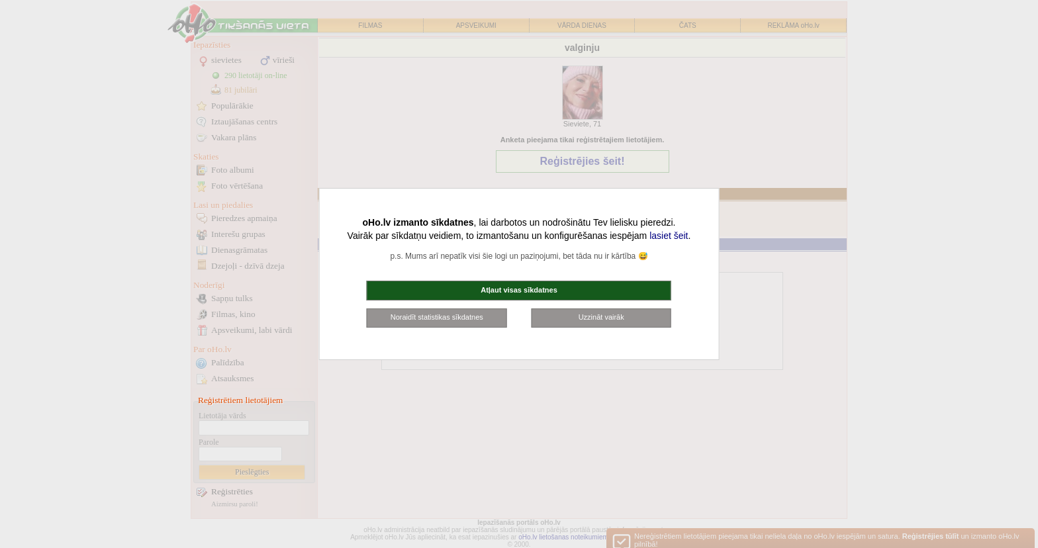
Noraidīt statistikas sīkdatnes (437, 317)
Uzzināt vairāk (601, 317)
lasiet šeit (668, 235)
